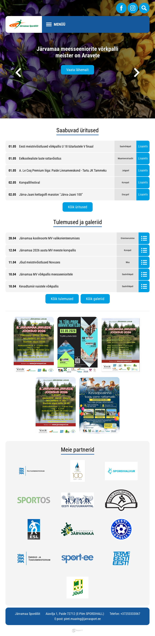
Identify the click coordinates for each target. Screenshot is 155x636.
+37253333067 (130, 614)
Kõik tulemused (62, 299)
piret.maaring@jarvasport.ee (82, 619)
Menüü (59, 24)
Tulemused (144, 238)
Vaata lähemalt (77, 70)
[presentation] (18, 72)
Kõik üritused (77, 207)
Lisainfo (143, 146)
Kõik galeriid (95, 299)
